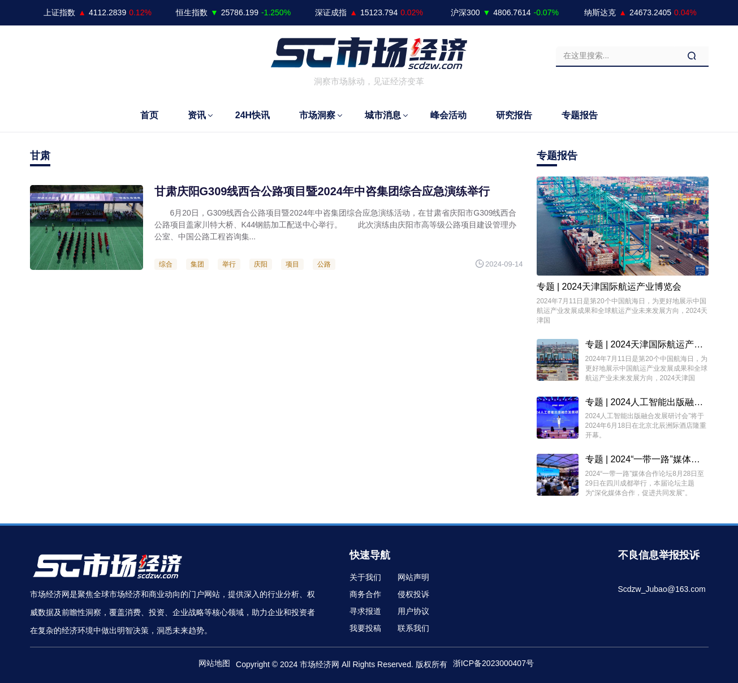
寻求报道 (365, 611)
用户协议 (413, 611)
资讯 (197, 115)
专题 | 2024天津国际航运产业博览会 (609, 286)
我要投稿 (365, 628)
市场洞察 (317, 115)
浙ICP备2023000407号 (493, 663)
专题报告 (580, 115)
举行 (229, 264)
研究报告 (514, 115)
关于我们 (365, 577)
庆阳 (260, 264)
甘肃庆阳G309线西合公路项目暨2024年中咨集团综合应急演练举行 (322, 191)
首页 (149, 115)
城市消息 (383, 115)
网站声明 (413, 577)
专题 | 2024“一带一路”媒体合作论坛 (656, 459)
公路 (324, 264)
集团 (197, 264)
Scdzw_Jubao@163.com (662, 589)
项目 (292, 264)
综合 (165, 264)
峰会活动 (448, 115)
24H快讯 (252, 115)
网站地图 (214, 663)
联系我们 (413, 628)
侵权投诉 (413, 594)
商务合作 (365, 594)
